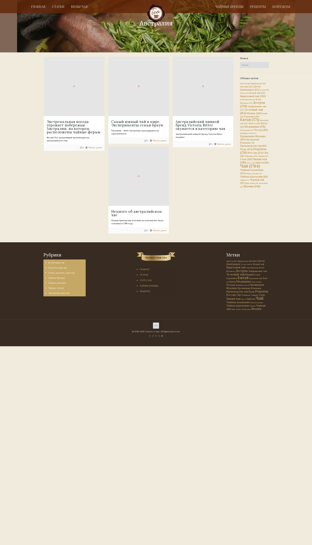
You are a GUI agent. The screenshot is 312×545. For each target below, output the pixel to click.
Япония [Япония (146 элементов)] (252, 186)
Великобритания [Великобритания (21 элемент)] (247, 99)
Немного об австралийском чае (121, 204)
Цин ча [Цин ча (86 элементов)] (262, 162)
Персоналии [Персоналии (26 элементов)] (247, 130)
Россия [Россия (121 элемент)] (255, 152)
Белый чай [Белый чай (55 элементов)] (257, 93)
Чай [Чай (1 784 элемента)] (250, 166)
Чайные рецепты (57, 283)
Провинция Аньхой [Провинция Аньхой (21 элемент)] (248, 133)
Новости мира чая (57, 267)
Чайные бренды (56, 278)
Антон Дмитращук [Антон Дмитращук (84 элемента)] (250, 88)
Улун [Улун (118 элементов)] (246, 159)
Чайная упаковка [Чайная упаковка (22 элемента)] (254, 174)
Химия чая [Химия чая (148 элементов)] (253, 160)
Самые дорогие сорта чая (61, 272)
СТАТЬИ (144, 275)
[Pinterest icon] (153, 336)
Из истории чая (56, 262)
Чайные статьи (56, 288)
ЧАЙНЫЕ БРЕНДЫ (149, 286)
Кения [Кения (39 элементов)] (257, 275)
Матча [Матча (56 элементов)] (232, 281)
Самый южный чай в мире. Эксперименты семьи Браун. (122, 123)
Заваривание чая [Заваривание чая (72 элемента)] (257, 271)
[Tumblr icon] (159, 336)
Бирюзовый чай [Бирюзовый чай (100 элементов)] (253, 96)
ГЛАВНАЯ (144, 269)
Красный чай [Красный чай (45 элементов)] (255, 278)
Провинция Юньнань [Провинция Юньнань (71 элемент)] (249, 288)
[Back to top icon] (156, 326)
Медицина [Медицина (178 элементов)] (254, 126)
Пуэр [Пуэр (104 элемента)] (246, 149)
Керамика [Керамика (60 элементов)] (251, 116)
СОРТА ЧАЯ (146, 280)
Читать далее (193, 144)
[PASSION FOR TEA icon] (162, 336)
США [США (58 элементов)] (238, 295)
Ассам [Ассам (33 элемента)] (264, 90)
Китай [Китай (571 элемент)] (249, 119)
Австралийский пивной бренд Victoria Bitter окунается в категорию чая (169, 125)
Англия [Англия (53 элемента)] (246, 86)
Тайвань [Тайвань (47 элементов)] (250, 156)
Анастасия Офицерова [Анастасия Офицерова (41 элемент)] (253, 83)
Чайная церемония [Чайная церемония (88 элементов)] (254, 176)
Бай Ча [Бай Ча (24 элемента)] (244, 93)
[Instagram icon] (156, 336)
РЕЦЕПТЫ (145, 291)
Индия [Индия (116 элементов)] (254, 113)
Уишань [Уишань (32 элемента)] (263, 156)
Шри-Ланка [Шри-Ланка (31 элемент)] (251, 183)
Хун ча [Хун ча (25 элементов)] (251, 163)
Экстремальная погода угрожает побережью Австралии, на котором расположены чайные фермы (73, 126)
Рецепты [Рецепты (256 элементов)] (253, 150)
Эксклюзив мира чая (58, 293)
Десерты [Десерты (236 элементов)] (241, 271)
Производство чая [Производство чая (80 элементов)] (253, 145)
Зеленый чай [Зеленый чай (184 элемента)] (251, 111)
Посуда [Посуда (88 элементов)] (261, 129)
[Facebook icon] (150, 336)
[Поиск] (254, 65)
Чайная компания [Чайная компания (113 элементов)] (238, 302)
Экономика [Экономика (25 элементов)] (246, 309)
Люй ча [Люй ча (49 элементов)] (254, 123)
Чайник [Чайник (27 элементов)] (244, 180)
